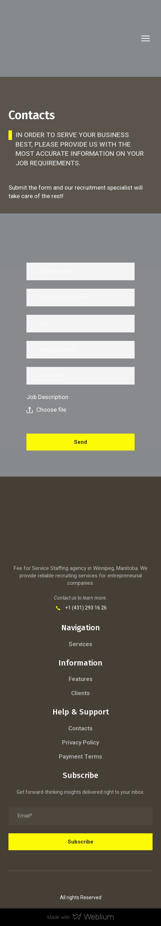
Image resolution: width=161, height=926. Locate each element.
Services (80, 644)
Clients (80, 693)
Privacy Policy (80, 742)
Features (81, 678)
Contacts (80, 728)
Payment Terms (80, 756)
